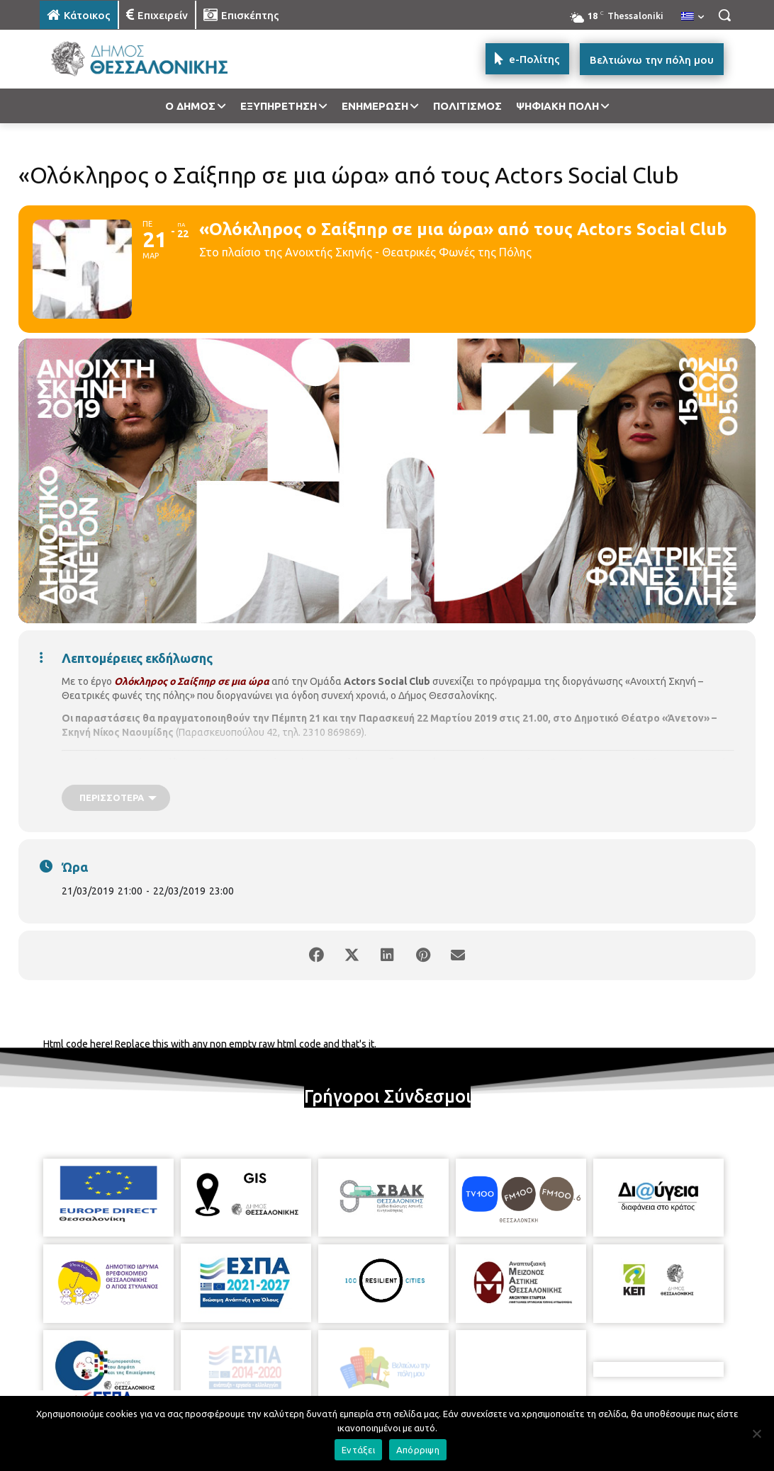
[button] (724, 15)
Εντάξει (358, 1450)
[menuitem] (692, 17)
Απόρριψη (417, 1450)
